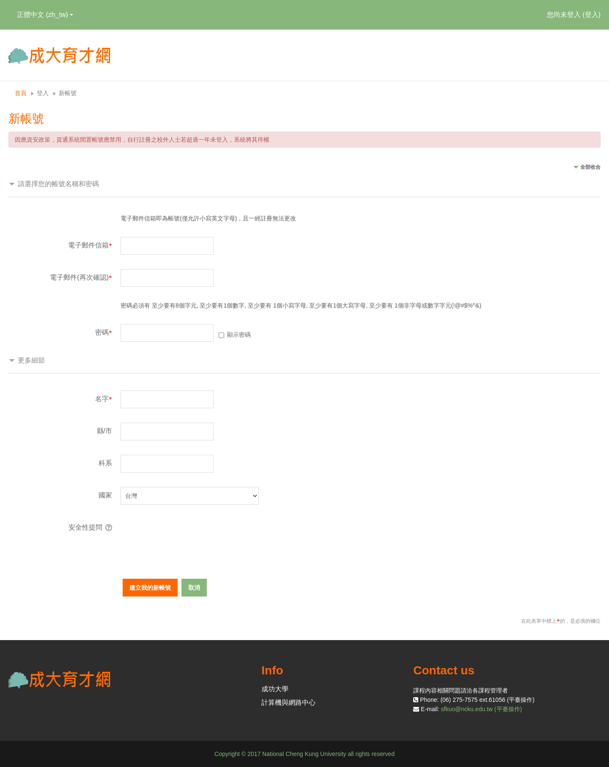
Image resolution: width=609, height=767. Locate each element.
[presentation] (185, 535)
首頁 (21, 93)
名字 (103, 398)
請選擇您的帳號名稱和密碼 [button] (58, 183)
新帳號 (68, 93)
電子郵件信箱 (90, 245)
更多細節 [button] (31, 360)
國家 (105, 495)
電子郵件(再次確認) (81, 277)
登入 (591, 14)
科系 (105, 463)
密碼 (103, 332)
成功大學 (274, 689)
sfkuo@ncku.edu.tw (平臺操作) (481, 709)
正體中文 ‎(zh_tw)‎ (45, 14)
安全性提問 (85, 527)
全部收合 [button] (590, 167)
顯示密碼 (239, 334)
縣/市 (104, 430)
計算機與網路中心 (288, 702)
